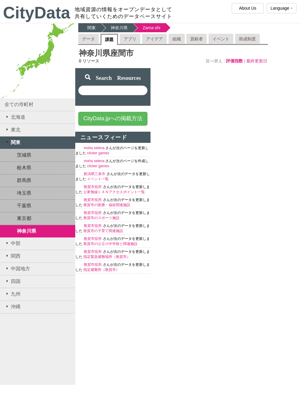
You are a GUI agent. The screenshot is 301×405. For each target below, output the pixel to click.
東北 (12, 129)
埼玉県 (24, 193)
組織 (176, 38)
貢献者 (196, 38)
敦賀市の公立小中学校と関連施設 (110, 244)
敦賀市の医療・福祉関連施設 (106, 205)
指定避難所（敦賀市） (101, 270)
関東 (12, 142)
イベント (221, 38)
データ (88, 38)
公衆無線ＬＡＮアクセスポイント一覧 (114, 192)
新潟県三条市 (95, 174)
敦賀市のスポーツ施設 (101, 218)
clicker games (98, 153)
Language (282, 9)
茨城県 (24, 155)
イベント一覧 (98, 179)
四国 (12, 281)
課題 (109, 39)
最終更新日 (256, 60)
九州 (12, 294)
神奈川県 (26, 231)
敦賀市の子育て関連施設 (103, 231)
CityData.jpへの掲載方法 (112, 118)
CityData (36, 12)
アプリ (130, 38)
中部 (12, 243)
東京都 (24, 218)
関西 (12, 256)
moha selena (94, 148)
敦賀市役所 (93, 187)
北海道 (15, 117)
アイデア (154, 38)
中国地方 (17, 268)
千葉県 (24, 205)
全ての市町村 (19, 104)
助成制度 (247, 38)
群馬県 (24, 180)
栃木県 (24, 167)
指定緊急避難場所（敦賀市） (106, 257)
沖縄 (12, 306)
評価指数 (235, 60)
